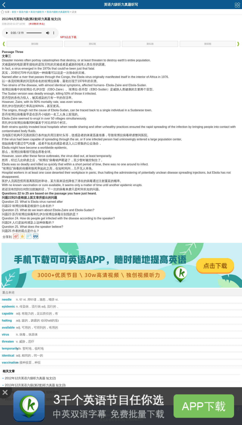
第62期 (92, 44)
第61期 (150, 44)
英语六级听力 (37, 12)
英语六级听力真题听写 (58, 12)
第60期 (207, 44)
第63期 (34, 44)
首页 (14, 12)
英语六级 (23, 12)
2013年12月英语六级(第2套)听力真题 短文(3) (35, 385)
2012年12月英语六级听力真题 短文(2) (30, 378)
